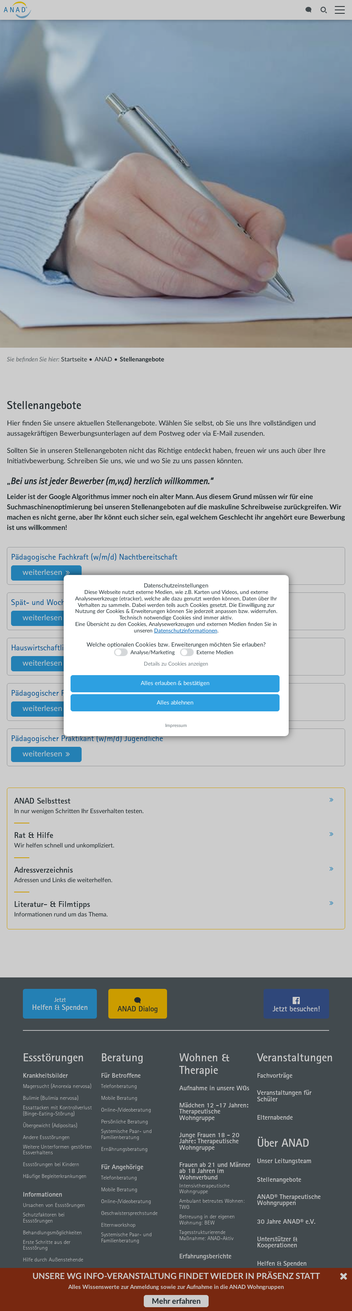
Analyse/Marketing (152, 652)
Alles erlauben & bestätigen (175, 683)
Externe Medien (214, 652)
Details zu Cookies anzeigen (176, 664)
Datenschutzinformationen (185, 631)
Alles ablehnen (175, 703)
